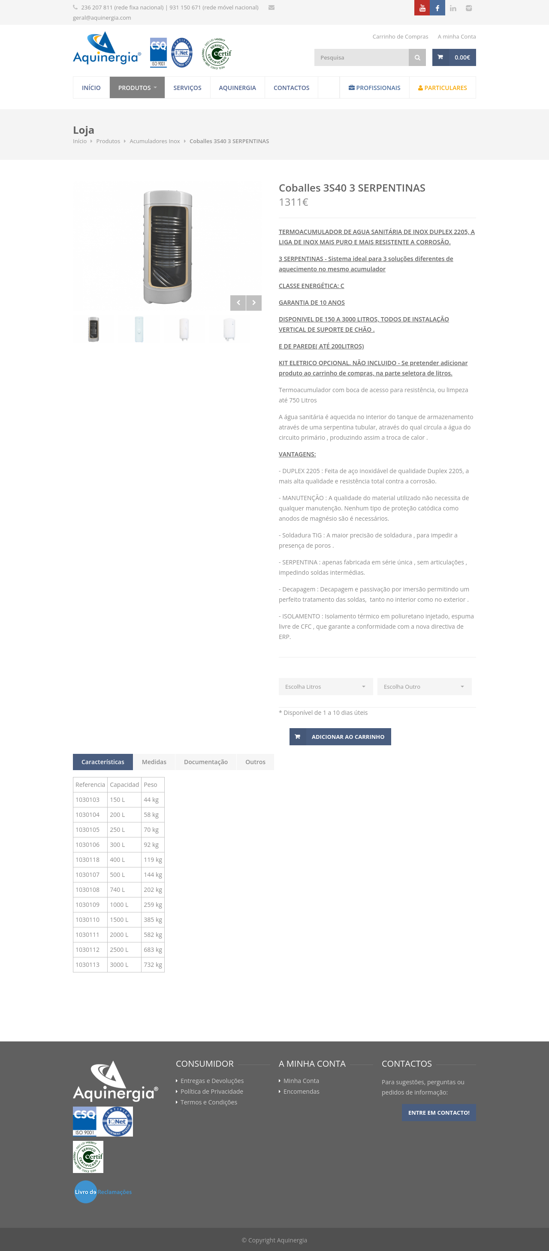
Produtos (134, 88)
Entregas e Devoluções (212, 1081)
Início (91, 88)
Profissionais (375, 88)
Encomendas (302, 1091)
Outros (255, 762)
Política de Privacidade (212, 1091)
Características (102, 762)
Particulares (442, 88)
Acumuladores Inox (155, 141)
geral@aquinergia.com (102, 17)
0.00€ (462, 57)
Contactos (292, 88)
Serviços (188, 88)
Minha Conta (301, 1081)
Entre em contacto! (439, 1112)
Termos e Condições (209, 1102)
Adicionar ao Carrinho (348, 737)
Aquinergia (237, 88)
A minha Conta (457, 36)
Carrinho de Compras (400, 36)
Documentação (206, 762)
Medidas (154, 762)
